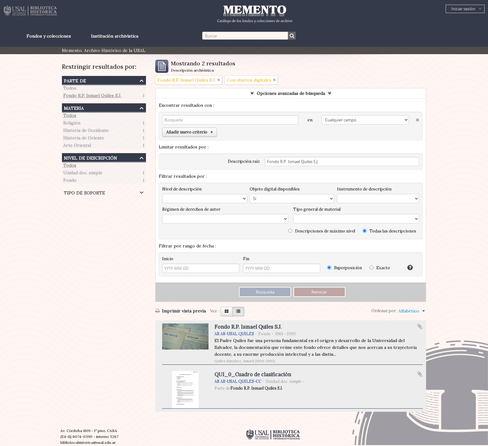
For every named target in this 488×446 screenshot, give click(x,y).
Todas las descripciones (389, 231)
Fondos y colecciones (48, 36)
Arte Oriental (77, 146)
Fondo (70, 181)
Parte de (75, 80)
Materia (74, 107)
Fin (246, 258)
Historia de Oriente (83, 139)
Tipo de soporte (84, 192)
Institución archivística (114, 36)
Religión (71, 124)
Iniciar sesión (463, 9)
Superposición (344, 267)
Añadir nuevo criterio (189, 132)
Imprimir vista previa (180, 311)
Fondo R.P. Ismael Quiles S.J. (92, 96)
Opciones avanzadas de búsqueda (291, 93)
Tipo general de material (316, 209)
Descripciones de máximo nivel (321, 231)
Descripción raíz (244, 161)
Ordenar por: (383, 310)
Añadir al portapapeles (420, 326)
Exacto (379, 267)
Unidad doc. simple (82, 173)
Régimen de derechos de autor (191, 209)
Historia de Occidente (86, 131)
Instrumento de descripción (364, 189)
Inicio (167, 258)
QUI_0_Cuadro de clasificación (252, 374)
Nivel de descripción (90, 157)
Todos (69, 89)
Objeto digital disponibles (275, 189)
